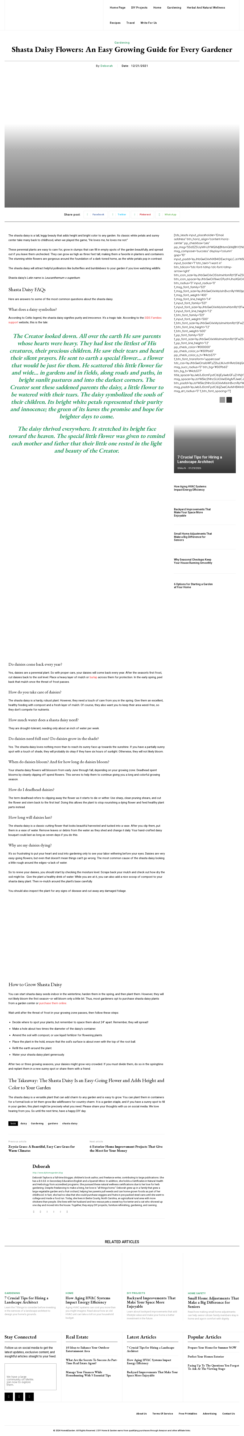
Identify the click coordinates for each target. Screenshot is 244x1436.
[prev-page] (222, 400)
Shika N (181, 468)
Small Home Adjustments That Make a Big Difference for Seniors (193, 537)
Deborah (107, 66)
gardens (53, 1123)
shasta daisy (69, 1123)
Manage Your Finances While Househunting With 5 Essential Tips (88, 1374)
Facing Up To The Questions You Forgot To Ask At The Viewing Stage (213, 1367)
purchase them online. (53, 1003)
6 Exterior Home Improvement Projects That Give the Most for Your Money (126, 1148)
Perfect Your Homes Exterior (206, 1357)
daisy (23, 1123)
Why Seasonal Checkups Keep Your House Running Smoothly (193, 561)
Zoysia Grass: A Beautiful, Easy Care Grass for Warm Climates (41, 1148)
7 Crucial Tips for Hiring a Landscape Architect (199, 459)
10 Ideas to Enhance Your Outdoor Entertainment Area (87, 1349)
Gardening (122, 42)
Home (69, 1293)
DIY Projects (136, 1293)
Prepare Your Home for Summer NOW (212, 1348)
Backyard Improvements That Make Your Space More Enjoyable (192, 512)
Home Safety (197, 1293)
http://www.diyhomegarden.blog (47, 1173)
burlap (93, 677)
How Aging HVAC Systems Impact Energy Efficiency (190, 488)
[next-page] (229, 400)
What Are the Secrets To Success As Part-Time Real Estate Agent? (91, 1361)
